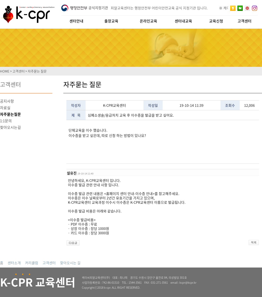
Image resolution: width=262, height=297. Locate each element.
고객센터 (49, 262)
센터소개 (14, 262)
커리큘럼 (31, 262)
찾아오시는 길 (70, 262)
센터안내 (76, 21)
